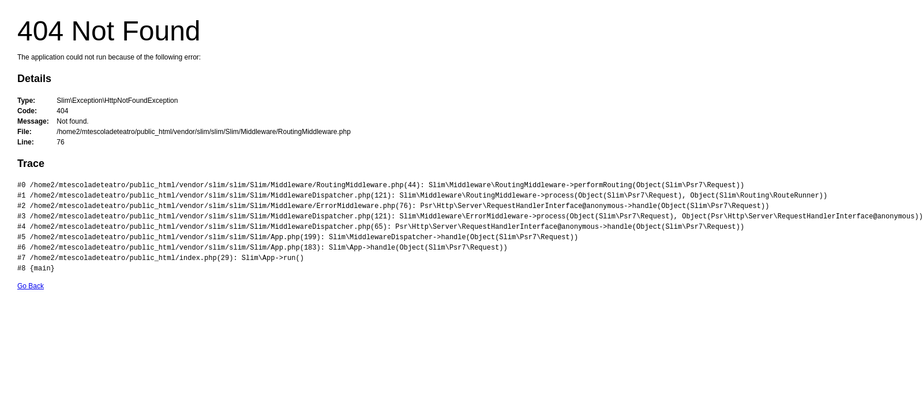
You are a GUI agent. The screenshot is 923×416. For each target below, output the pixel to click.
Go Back (30, 286)
